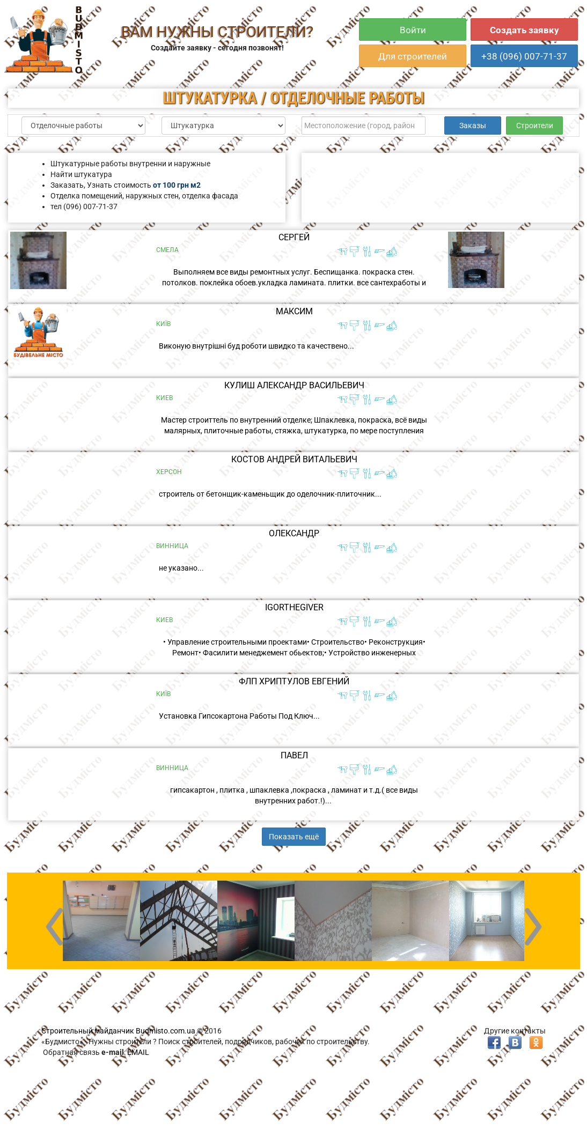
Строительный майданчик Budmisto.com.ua (118, 1030)
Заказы (472, 125)
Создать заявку (524, 30)
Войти (413, 30)
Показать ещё (294, 836)
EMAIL (138, 1052)
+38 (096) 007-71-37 (524, 56)
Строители (534, 125)
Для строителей (412, 56)
